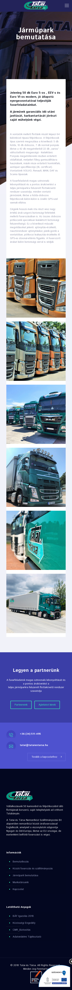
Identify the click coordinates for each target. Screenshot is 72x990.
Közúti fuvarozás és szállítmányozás (33, 868)
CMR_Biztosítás (22, 930)
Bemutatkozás (21, 862)
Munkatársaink (21, 882)
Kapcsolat (18, 889)
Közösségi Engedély (24, 923)
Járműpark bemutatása (25, 875)
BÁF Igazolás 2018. (23, 916)
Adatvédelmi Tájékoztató (27, 937)
